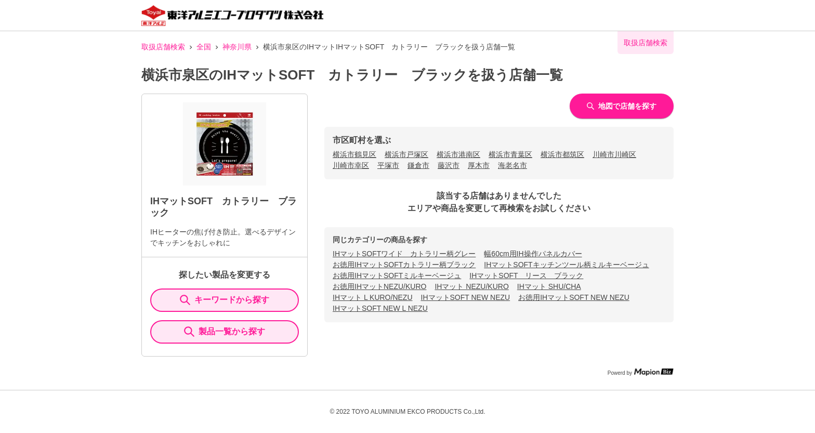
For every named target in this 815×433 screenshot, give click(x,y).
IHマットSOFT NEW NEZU (465, 297)
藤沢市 (448, 165)
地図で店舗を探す (621, 106)
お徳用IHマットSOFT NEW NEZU (573, 297)
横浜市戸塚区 (406, 154)
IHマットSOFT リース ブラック (526, 275)
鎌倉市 (418, 165)
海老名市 (512, 165)
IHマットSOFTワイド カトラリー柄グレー (404, 254)
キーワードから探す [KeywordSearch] (224, 300)
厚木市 (479, 165)
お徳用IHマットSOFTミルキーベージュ (397, 275)
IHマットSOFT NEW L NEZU (380, 308)
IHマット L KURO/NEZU (373, 297)
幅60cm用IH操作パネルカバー (533, 254)
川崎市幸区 (351, 165)
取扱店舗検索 (163, 47)
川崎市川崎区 (614, 154)
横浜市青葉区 (510, 154)
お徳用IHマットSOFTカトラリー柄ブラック (404, 264)
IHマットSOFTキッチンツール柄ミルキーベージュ (566, 264)
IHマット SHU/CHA (549, 286)
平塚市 (388, 165)
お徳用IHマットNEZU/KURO (379, 286)
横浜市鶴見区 (354, 154)
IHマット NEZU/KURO (471, 286)
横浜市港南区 (458, 154)
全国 (203, 47)
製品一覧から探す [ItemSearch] (224, 331)
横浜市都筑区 (562, 154)
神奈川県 (237, 47)
